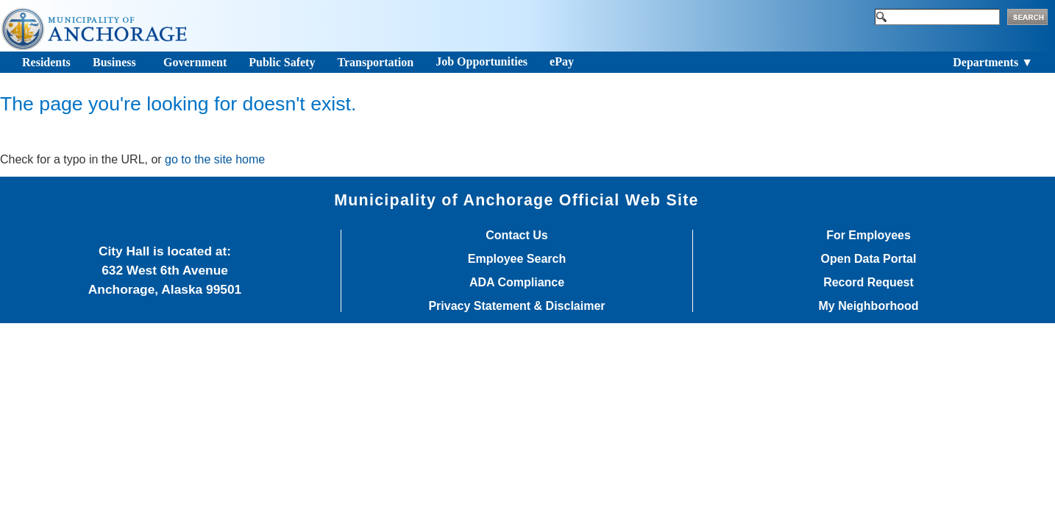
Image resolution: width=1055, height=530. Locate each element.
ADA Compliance (516, 283)
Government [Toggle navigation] (195, 62)
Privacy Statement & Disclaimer (516, 306)
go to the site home (215, 159)
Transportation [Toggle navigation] (375, 62)
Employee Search (517, 259)
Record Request (868, 283)
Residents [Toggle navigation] (46, 62)
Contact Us (516, 235)
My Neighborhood (869, 306)
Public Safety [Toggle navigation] (282, 62)
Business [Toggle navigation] (114, 62)
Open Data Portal (869, 259)
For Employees (868, 235)
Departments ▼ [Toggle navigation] (993, 62)
